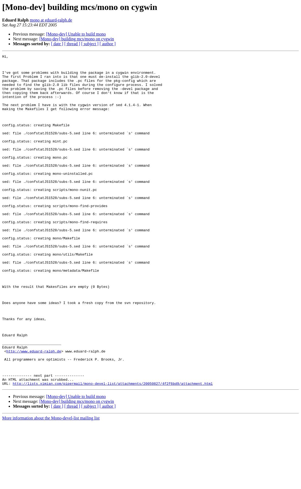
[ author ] (108, 43)
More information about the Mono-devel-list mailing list (51, 484)
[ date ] (57, 43)
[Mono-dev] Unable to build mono (76, 34)
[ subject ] (90, 43)
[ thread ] (72, 43)
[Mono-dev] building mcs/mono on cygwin (76, 39)
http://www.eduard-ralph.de (33, 410)
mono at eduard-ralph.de (51, 20)
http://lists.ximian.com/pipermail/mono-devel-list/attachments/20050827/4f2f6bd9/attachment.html (113, 449)
